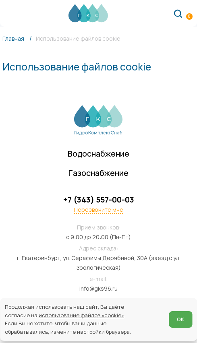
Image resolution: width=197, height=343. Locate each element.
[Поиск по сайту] (178, 13)
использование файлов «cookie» (81, 315)
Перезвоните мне (98, 209)
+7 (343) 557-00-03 (98, 200)
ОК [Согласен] (180, 319)
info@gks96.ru (98, 288)
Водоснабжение (98, 153)
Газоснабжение (98, 172)
